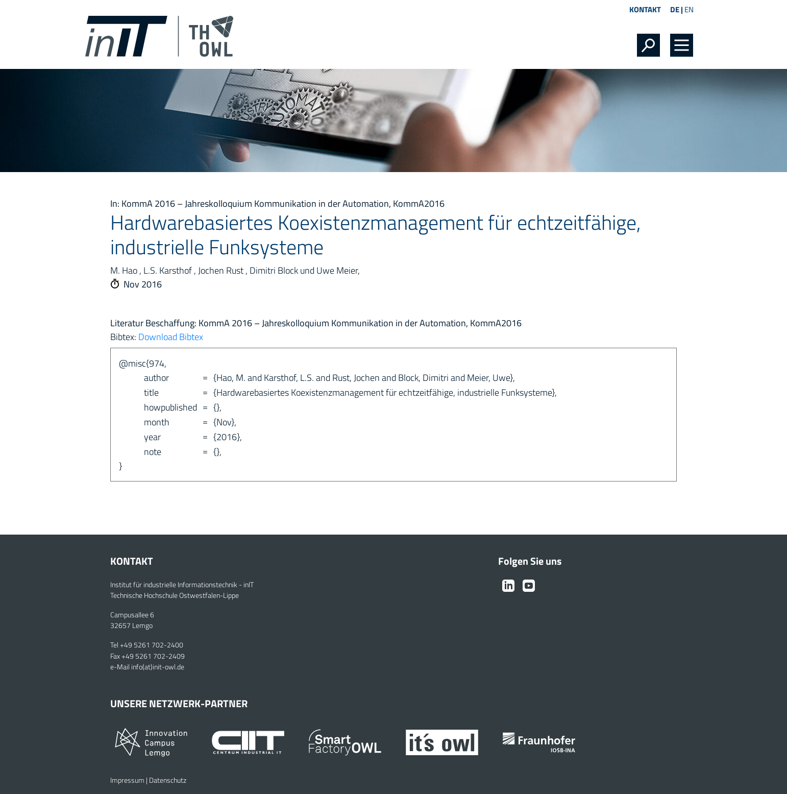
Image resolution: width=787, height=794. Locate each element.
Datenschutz (167, 780)
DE (674, 9)
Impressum (127, 780)
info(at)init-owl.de (157, 666)
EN (689, 9)
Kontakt (645, 9)
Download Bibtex (170, 337)
